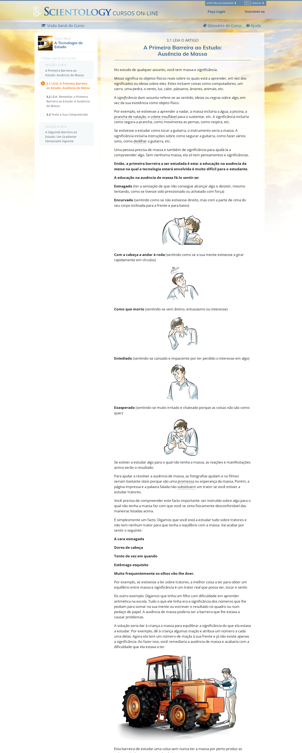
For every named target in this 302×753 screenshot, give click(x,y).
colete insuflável (164, 116)
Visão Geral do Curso (58, 58)
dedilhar (140, 141)
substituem (186, 486)
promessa (186, 481)
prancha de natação (130, 116)
